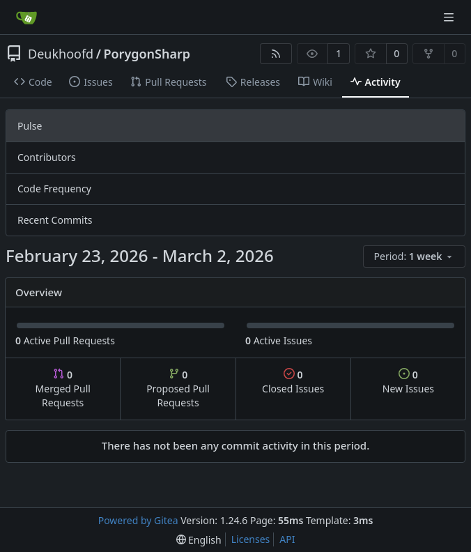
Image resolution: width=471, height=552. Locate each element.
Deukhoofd (60, 54)
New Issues (408, 381)
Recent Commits (54, 220)
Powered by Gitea (138, 520)
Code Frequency (54, 188)
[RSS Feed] (276, 53)
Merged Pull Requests (63, 388)
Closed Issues (293, 381)
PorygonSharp (146, 54)
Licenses (250, 539)
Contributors (46, 157)
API (287, 539)
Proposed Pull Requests (178, 388)
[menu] (414, 256)
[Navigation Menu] (450, 17)
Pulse (29, 125)
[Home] (26, 17)
